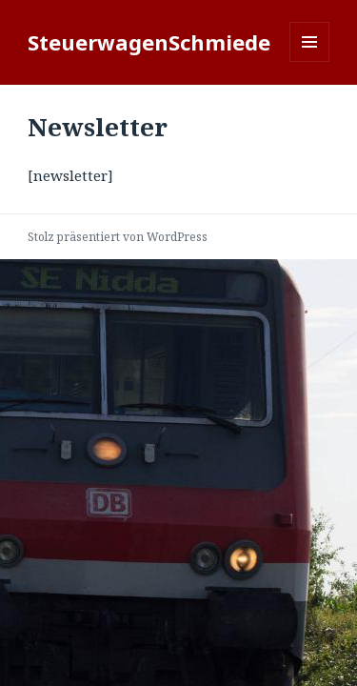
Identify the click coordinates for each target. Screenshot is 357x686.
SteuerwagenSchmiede (149, 42)
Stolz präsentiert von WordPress (118, 237)
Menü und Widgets (309, 61)
